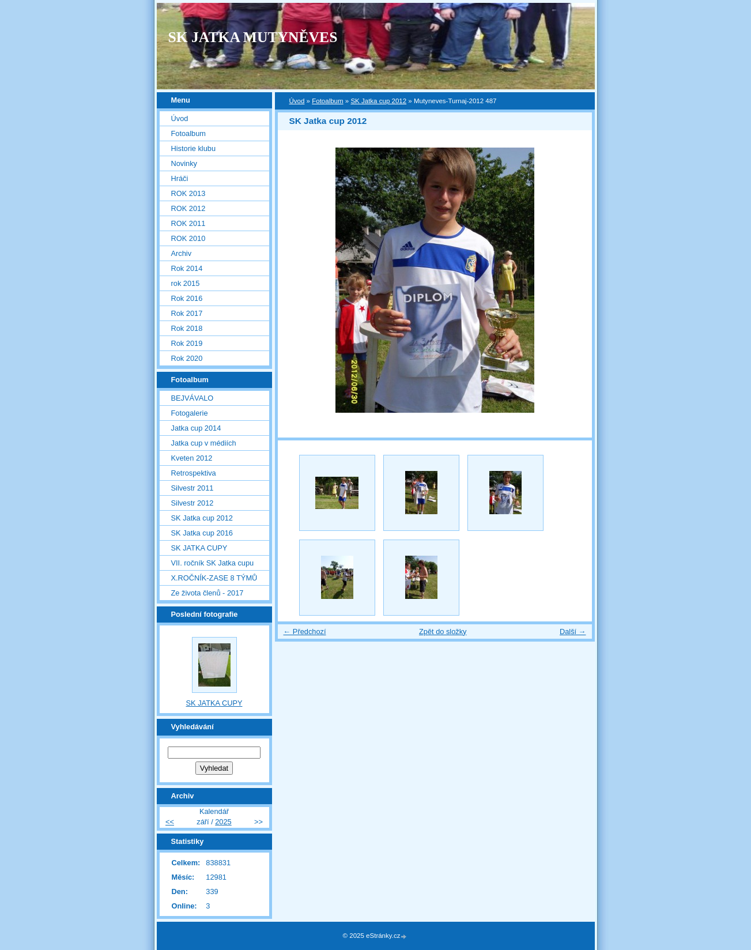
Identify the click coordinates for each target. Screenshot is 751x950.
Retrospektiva (193, 473)
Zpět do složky (443, 631)
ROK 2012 (188, 208)
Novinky (184, 163)
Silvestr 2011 (192, 488)
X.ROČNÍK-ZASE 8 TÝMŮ (214, 578)
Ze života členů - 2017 (207, 593)
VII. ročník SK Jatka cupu (212, 563)
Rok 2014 (187, 268)
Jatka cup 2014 (196, 428)
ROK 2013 (188, 193)
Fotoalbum (327, 100)
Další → (573, 631)
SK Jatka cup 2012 (378, 100)
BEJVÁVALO (192, 398)
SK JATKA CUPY (199, 548)
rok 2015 (185, 283)
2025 (223, 821)
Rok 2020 (187, 358)
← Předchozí (305, 631)
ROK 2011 (188, 223)
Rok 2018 (187, 328)
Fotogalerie (189, 413)
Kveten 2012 (192, 458)
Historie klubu (193, 148)
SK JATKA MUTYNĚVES (253, 37)
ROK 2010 (188, 238)
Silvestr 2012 (192, 503)
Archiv (181, 253)
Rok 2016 (187, 298)
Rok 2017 (187, 313)
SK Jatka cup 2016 (202, 533)
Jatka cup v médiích (203, 443)
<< (169, 821)
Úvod (297, 100)
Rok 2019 (187, 343)
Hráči (179, 178)
